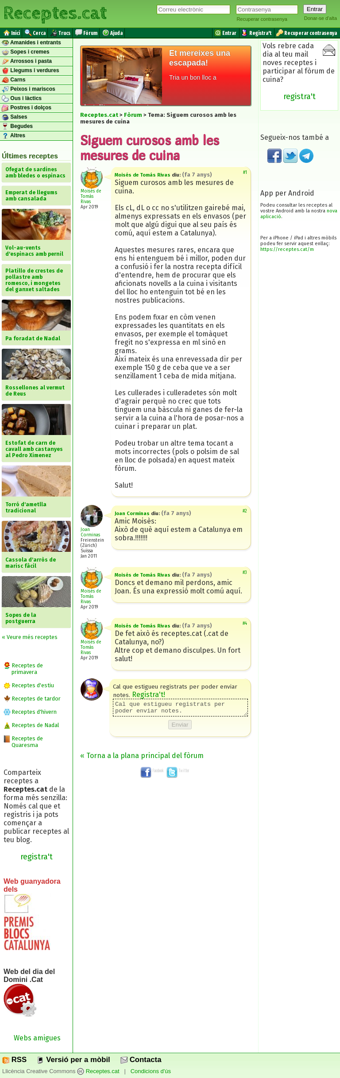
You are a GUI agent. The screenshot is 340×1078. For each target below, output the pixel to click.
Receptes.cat (55, 13)
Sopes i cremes (25, 52)
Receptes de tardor (36, 698)
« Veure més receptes (30, 637)
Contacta (140, 1059)
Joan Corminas (90, 532)
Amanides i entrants (31, 42)
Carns (13, 80)
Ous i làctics (22, 98)
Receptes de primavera (27, 668)
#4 (245, 623)
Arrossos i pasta (27, 61)
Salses (14, 117)
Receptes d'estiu (33, 685)
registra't (36, 857)
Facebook (152, 773)
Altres (13, 135)
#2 (245, 511)
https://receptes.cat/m (287, 249)
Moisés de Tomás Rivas (91, 196)
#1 (245, 172)
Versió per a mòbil (73, 1059)
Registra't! (148, 694)
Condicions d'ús (151, 1071)
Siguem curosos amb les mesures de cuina (149, 147)
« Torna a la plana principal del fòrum (142, 758)
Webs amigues (37, 1038)
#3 (245, 572)
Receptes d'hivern (34, 711)
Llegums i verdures (30, 70)
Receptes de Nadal (35, 725)
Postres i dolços (26, 108)
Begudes (17, 126)
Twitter (177, 773)
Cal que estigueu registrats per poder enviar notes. (180, 709)
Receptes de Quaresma (27, 741)
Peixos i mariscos (28, 89)
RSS (14, 1059)
